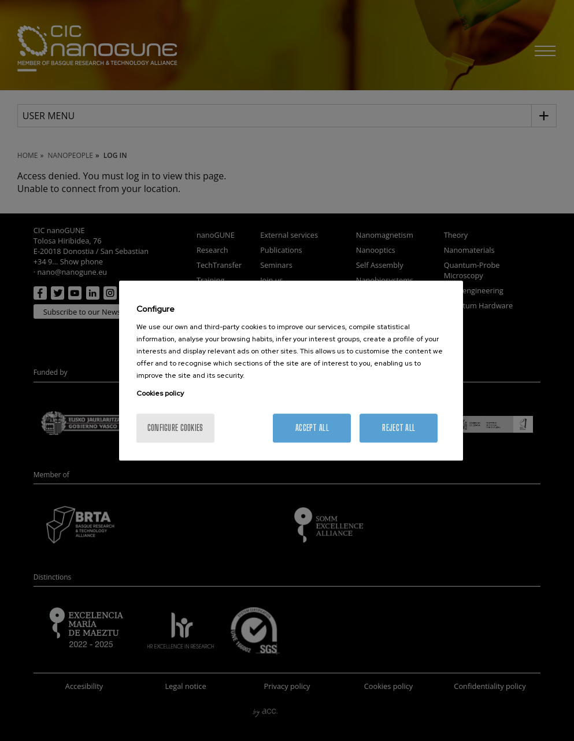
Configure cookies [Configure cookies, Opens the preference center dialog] (175, 428)
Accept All (312, 428)
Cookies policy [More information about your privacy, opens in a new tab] (160, 393)
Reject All (398, 428)
